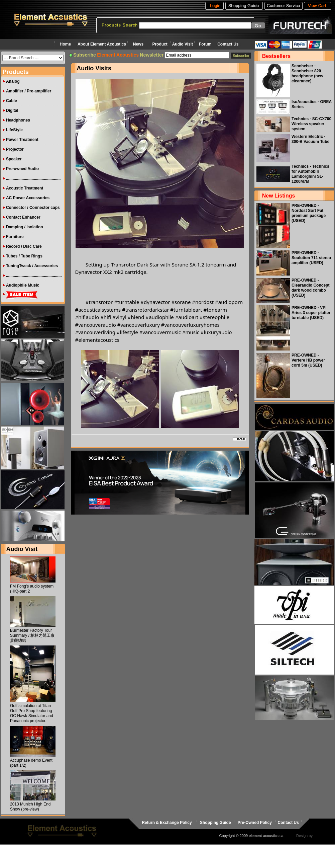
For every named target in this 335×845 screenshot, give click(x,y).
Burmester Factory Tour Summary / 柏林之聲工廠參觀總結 (32, 635)
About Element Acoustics (102, 44)
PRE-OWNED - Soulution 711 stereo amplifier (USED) (311, 257)
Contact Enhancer (23, 217)
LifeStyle (14, 130)
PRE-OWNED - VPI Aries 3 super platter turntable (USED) (311, 312)
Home (65, 44)
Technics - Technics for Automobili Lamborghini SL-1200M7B (310, 174)
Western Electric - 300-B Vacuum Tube (310, 139)
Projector (15, 149)
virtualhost (322, 836)
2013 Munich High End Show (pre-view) (30, 807)
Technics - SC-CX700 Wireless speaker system (311, 124)
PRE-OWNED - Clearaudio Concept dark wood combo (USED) (310, 288)
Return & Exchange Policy (167, 822)
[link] (126, 302)
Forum (205, 44)
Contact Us (227, 44)
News (138, 44)
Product (159, 44)
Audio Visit (182, 44)
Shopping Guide (215, 822)
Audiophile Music (22, 285)
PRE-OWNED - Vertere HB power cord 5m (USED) (308, 360)
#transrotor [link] (99, 302)
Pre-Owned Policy (255, 822)
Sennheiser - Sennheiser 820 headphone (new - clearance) (309, 73)
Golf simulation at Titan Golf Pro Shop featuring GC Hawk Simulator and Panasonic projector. (31, 713)
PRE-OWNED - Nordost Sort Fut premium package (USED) (309, 213)
